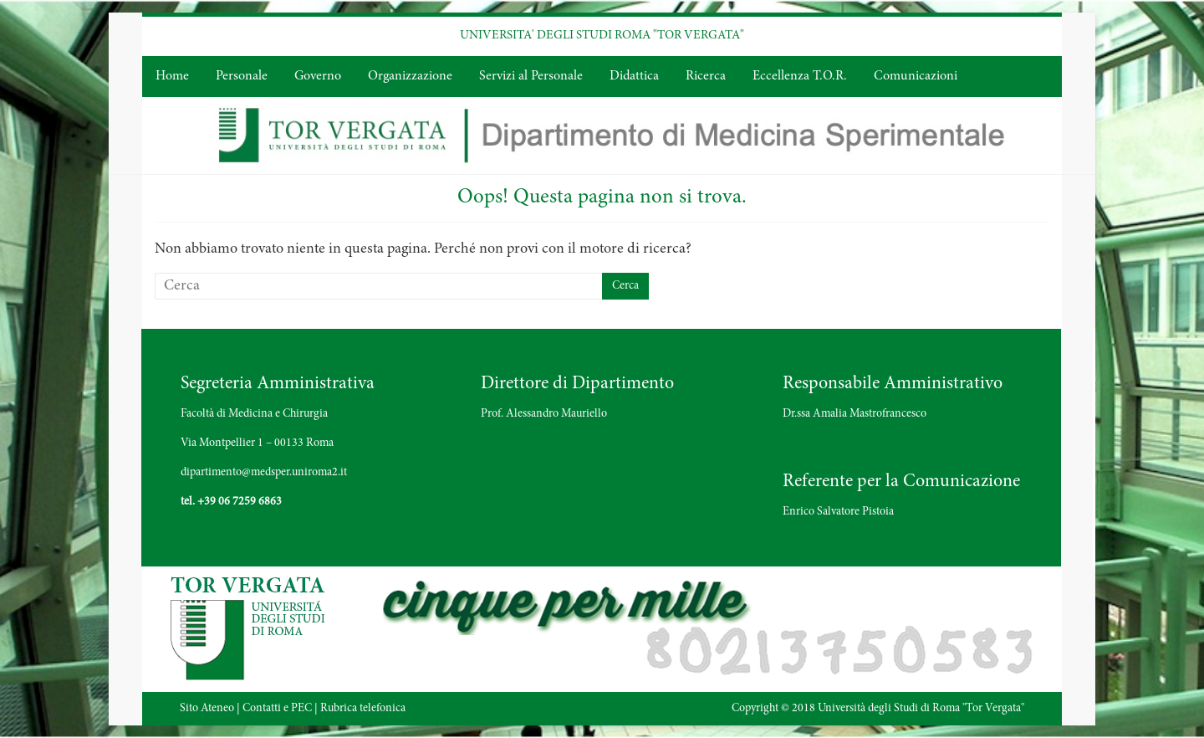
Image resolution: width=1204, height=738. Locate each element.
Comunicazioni (915, 76)
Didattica (634, 76)
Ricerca (706, 76)
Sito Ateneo (207, 709)
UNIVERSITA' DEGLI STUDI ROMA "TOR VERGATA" (602, 35)
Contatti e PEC (277, 709)
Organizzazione (410, 76)
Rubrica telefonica (363, 709)
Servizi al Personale (531, 76)
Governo (317, 76)
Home (172, 76)
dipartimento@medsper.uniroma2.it (264, 473)
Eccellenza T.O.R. (799, 76)
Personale (242, 76)
